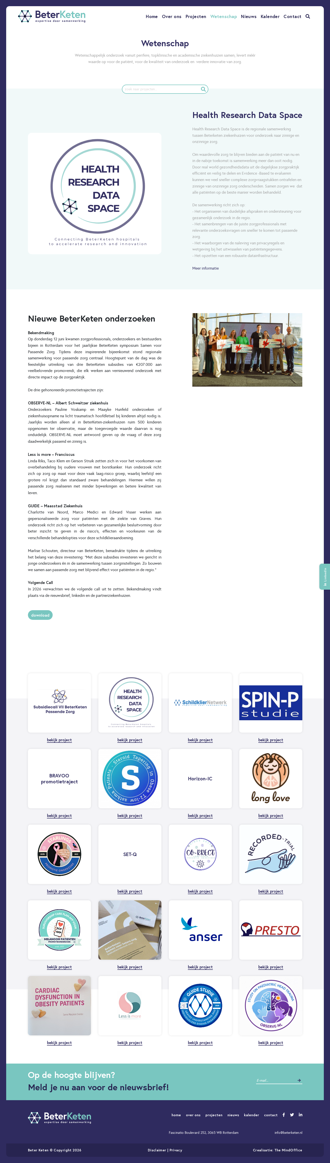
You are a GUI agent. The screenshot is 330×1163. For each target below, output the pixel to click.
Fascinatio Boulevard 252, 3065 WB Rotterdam (204, 1132)
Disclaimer (157, 1150)
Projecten (196, 16)
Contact (292, 16)
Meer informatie (205, 268)
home (176, 1115)
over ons (193, 1115)
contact (271, 1115)
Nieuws (249, 16)
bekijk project (59, 739)
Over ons (172, 16)
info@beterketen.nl (288, 1132)
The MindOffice (288, 1150)
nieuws (233, 1115)
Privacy (176, 1150)
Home (152, 16)
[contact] (275, 1080)
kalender (251, 1115)
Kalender (270, 16)
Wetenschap (223, 16)
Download (40, 615)
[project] (165, 89)
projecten (213, 1115)
